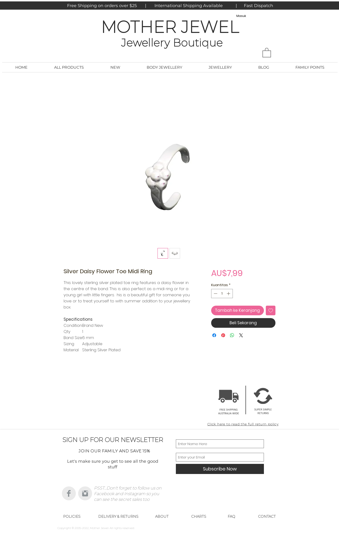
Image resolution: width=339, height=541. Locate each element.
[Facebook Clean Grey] (69, 493)
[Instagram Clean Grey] (85, 493)
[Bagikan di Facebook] (214, 335)
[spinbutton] (222, 293)
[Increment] (229, 293)
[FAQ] (231, 516)
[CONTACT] (266, 516)
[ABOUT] (161, 516)
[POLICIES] (71, 516)
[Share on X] (241, 335)
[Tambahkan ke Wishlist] (271, 311)
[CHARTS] (198, 516)
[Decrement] (215, 293)
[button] (266, 52)
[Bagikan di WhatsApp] (232, 335)
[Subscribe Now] (220, 469)
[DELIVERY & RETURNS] (118, 516)
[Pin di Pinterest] (223, 335)
